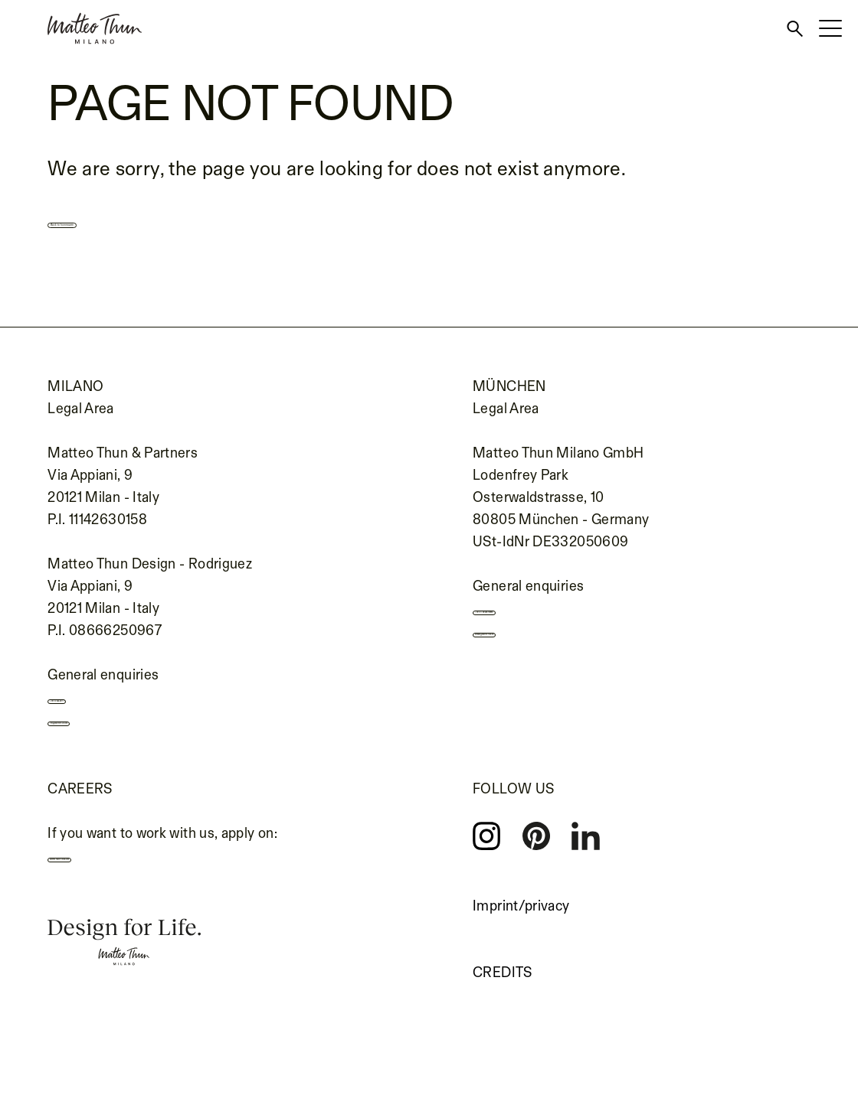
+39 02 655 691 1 (112, 707)
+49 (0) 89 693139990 (554, 618)
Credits (502, 991)
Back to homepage (145, 220)
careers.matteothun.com (136, 883)
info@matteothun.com (129, 737)
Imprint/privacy (521, 925)
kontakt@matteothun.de (560, 648)
